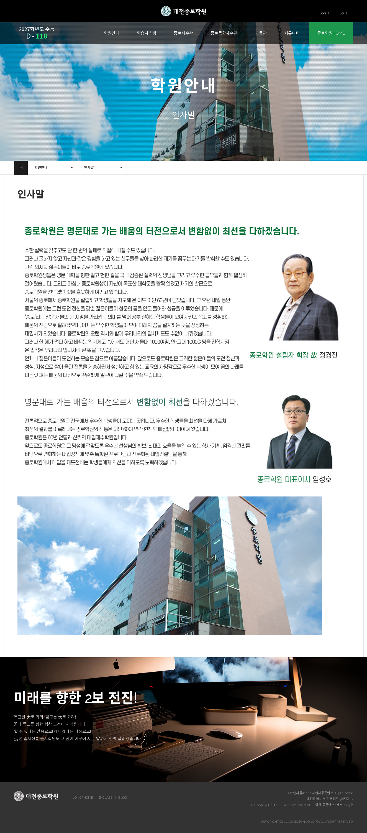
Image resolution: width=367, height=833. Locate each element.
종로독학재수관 (224, 33)
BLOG (122, 797)
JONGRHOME (83, 797)
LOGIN (324, 13)
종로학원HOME (331, 33)
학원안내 (111, 33)
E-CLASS (105, 797)
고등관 (261, 33)
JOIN (343, 13)
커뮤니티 (292, 33)
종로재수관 (183, 33)
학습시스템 (146, 33)
